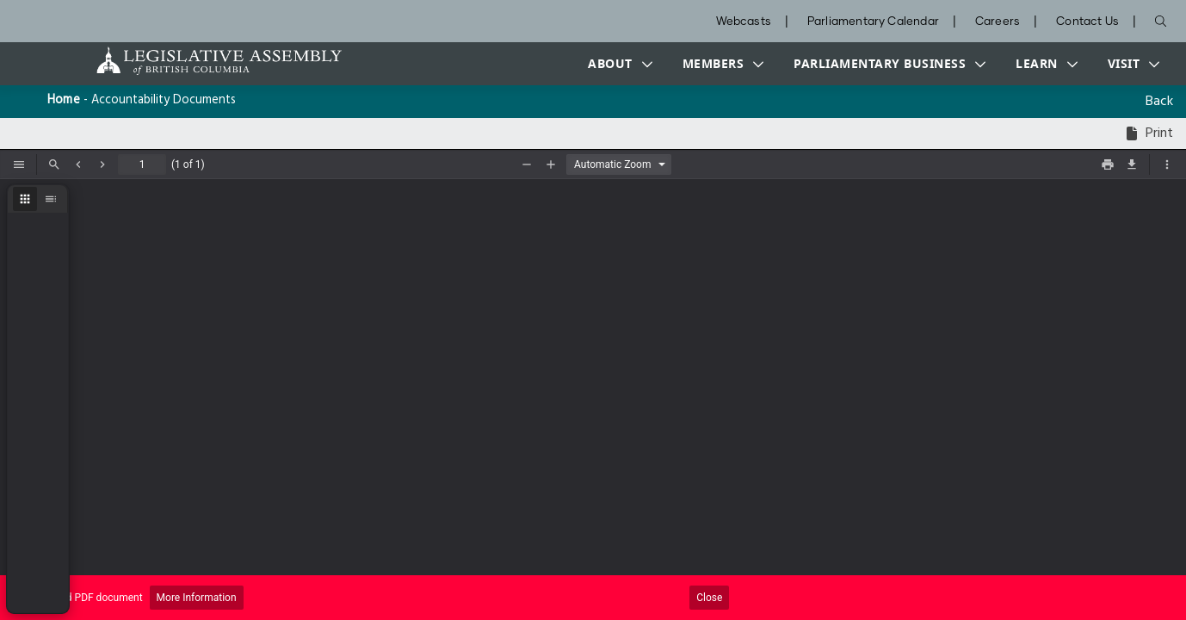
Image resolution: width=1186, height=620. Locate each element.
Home (63, 100)
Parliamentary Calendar (873, 22)
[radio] (25, 199)
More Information (197, 598)
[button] (616, 64)
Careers (997, 22)
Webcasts (743, 22)
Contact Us (1087, 22)
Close (709, 598)
